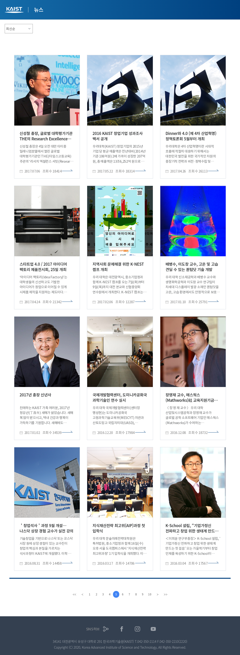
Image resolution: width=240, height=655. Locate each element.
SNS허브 (93, 629)
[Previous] (80, 594)
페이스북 (121, 629)
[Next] (159, 594)
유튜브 (153, 629)
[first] (72, 594)
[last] (167, 594)
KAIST (15, 10)
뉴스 (38, 9)
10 (151, 594)
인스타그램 (137, 629)
